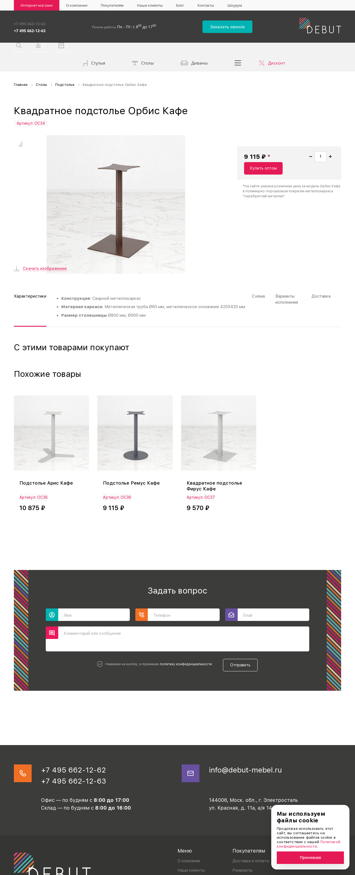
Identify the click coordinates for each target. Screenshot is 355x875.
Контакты (205, 5)
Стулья (94, 50)
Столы (143, 50)
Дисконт (276, 49)
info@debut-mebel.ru (251, 723)
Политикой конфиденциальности (308, 844)
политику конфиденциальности (183, 617)
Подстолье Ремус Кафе (132, 437)
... (238, 49)
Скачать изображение (45, 223)
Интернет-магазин (37, 5)
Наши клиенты (150, 5)
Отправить (243, 617)
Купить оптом (314, 163)
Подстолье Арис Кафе (47, 437)
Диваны (194, 50)
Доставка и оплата (250, 815)
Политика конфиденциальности (40, 869)
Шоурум (234, 5)
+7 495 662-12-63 (29, 28)
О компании (76, 5)
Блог (180, 5)
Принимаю (310, 857)
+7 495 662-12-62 (29, 22)
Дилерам (240, 835)
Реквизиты (242, 825)
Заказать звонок (239, 25)
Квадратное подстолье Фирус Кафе (215, 440)
